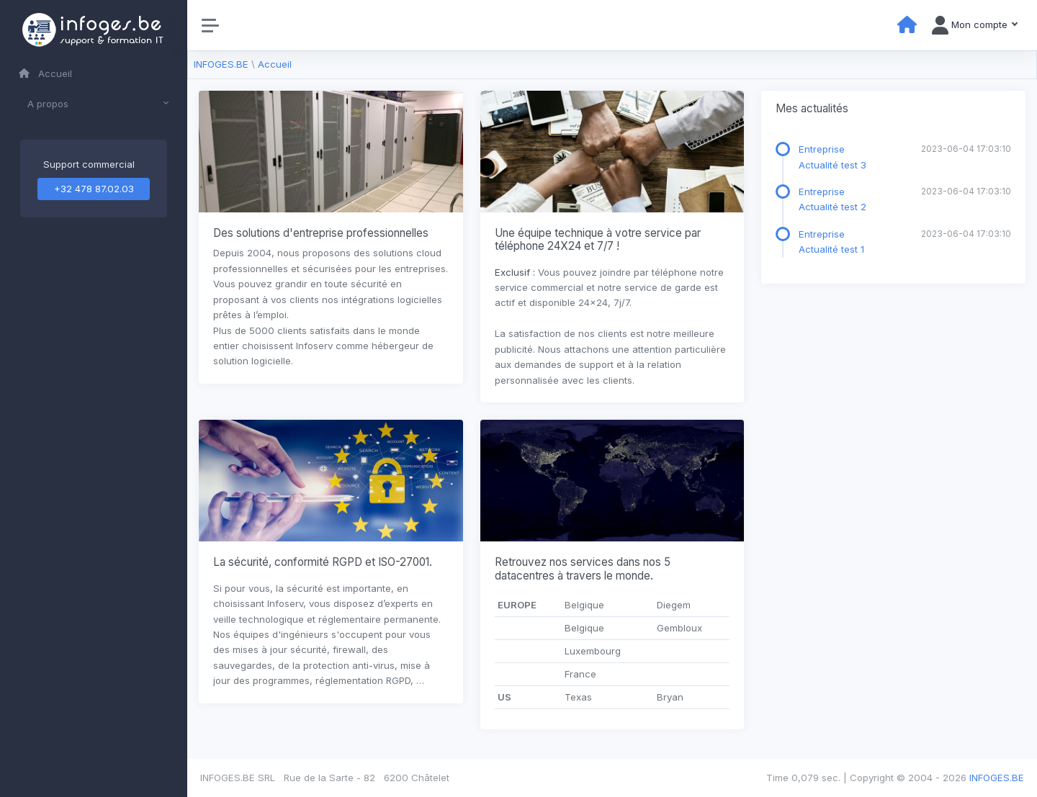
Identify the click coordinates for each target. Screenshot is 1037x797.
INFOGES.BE (221, 64)
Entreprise (822, 149)
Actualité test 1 (831, 249)
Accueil (45, 73)
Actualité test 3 (832, 165)
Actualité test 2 (832, 206)
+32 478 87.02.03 (94, 188)
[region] (93, 398)
